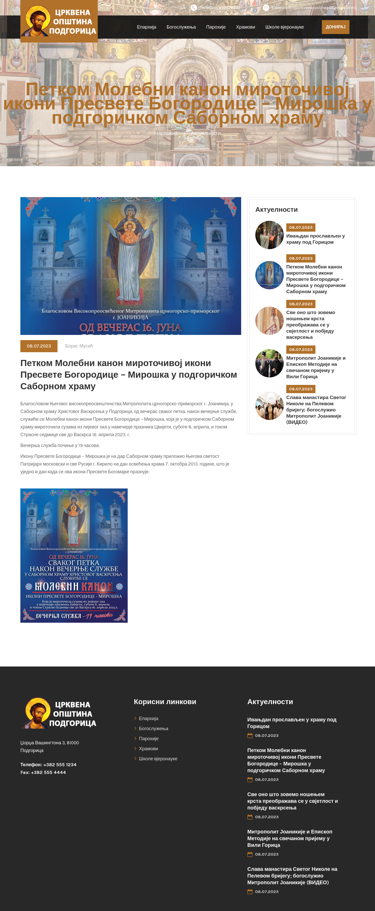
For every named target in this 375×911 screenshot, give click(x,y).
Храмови (245, 27)
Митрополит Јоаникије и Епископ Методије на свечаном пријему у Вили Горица (316, 367)
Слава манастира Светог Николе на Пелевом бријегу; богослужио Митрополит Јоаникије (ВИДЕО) (316, 410)
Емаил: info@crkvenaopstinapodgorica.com (309, 7)
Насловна (166, 133)
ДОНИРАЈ (336, 26)
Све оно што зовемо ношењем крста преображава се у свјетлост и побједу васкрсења (310, 325)
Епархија (146, 27)
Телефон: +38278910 (215, 7)
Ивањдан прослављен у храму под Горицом (315, 239)
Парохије (216, 27)
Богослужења (181, 27)
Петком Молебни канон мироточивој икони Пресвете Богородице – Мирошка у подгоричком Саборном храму (316, 279)
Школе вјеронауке (284, 27)
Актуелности (206, 133)
